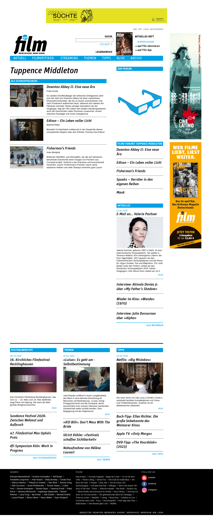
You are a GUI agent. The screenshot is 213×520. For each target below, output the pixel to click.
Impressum (146, 513)
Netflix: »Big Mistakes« (133, 360)
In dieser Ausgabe (145, 42)
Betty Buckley (51, 479)
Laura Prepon (18, 497)
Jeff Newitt (57, 477)
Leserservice (104, 52)
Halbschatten (81, 503)
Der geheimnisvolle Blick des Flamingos (115, 494)
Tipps (106, 58)
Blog (121, 58)
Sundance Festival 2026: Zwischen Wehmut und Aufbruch (28, 420)
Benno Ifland (32, 497)
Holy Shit (103, 482)
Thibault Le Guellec (37, 482)
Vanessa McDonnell (26, 491)
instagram (152, 490)
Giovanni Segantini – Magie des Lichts (104, 477)
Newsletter (86, 513)
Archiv (136, 58)
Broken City (132, 488)
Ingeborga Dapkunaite (48, 491)
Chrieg (104, 497)
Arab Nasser (37, 479)
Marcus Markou (19, 482)
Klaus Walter (46, 497)
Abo (135, 29)
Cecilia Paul (65, 479)
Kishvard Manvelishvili (20, 477)
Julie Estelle (49, 494)
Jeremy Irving (66, 482)
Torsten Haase (53, 485)
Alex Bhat (52, 482)
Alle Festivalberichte (45, 458)
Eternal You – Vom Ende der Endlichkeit (113, 479)
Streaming (69, 58)
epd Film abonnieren (148, 46)
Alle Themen (103, 460)
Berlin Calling (88, 479)
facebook (152, 483)
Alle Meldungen (154, 325)
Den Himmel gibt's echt (98, 503)
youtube (151, 477)
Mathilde (95, 497)
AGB (154, 513)
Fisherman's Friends (61, 148)
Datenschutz (132, 513)
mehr (160, 275)
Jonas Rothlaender (35, 485)
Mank (120, 192)
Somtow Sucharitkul (41, 477)
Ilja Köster (36, 494)
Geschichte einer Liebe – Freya (88, 500)
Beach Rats (113, 497)
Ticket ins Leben (82, 497)
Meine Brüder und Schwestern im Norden (94, 491)
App (140, 29)
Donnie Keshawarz (25, 488)
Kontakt (121, 513)
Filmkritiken (43, 58)
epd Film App (144, 50)
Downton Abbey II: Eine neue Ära (71, 87)
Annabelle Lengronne (19, 479)
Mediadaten (110, 513)
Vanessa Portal (57, 488)
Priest (94, 488)
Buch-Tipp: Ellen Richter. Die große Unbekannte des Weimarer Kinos (137, 421)
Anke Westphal (53, 152)
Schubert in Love (128, 497)
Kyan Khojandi (61, 497)
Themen (90, 58)
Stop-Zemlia (81, 477)
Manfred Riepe (53, 125)
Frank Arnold (52, 91)
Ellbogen (112, 485)
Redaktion (98, 513)
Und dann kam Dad (98, 485)
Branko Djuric (42, 488)
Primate (94, 482)
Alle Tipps (157, 454)
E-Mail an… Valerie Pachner (136, 214)
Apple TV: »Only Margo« (134, 434)
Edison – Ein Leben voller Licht (69, 121)
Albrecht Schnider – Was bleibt (112, 488)
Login (146, 29)
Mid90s (113, 503)
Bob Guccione (18, 485)
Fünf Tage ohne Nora (126, 500)
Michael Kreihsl (63, 494)
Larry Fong (24, 494)
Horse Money (119, 491)
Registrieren (156, 29)
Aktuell (19, 58)
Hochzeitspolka (109, 500)
